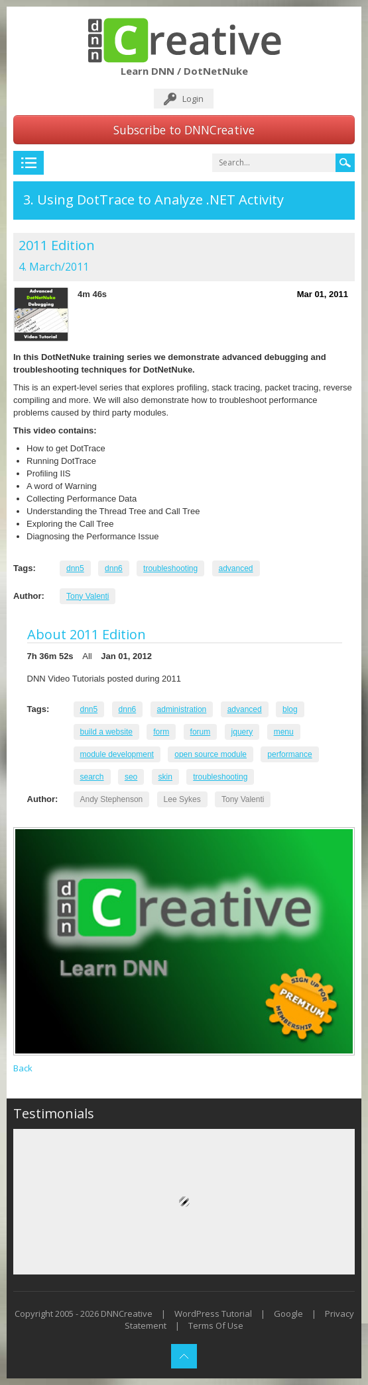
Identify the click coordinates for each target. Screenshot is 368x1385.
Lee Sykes (182, 799)
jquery (242, 732)
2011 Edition (57, 245)
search (92, 777)
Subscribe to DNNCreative (184, 130)
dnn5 (75, 568)
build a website (106, 732)
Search (345, 163)
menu (284, 732)
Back (22, 1068)
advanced (236, 568)
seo (131, 777)
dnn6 (114, 568)
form (161, 732)
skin (165, 777)
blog (290, 709)
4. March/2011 (54, 266)
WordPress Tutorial (213, 1313)
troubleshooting (170, 568)
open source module (210, 754)
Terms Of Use (215, 1325)
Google (288, 1313)
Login (193, 99)
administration (182, 709)
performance (289, 754)
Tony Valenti (87, 596)
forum (200, 732)
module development (117, 754)
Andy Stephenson (111, 799)
